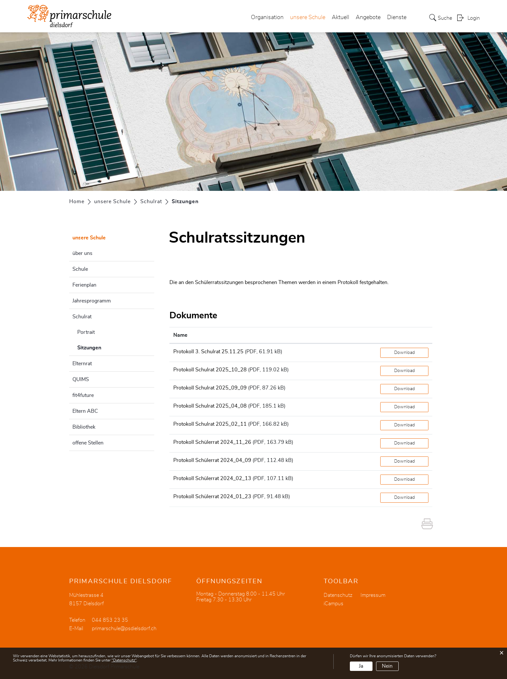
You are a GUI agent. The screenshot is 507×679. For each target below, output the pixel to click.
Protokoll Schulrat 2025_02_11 (210, 424)
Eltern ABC (85, 411)
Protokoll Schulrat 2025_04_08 (210, 406)
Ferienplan (84, 285)
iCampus (333, 603)
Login (474, 18)
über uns (82, 253)
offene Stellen (87, 442)
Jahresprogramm (91, 300)
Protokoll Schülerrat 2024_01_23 (212, 496)
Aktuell (340, 17)
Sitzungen (105, 346)
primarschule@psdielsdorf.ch (124, 628)
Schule (80, 269)
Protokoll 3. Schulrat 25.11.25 (208, 351)
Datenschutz (338, 595)
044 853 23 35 (110, 620)
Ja (361, 666)
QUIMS (80, 379)
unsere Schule (307, 17)
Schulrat (82, 316)
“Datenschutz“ (124, 660)
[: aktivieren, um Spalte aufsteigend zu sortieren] (404, 335)
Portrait (86, 332)
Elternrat (82, 363)
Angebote (368, 17)
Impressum (373, 595)
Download (404, 352)
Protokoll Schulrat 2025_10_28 (210, 369)
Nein (387, 666)
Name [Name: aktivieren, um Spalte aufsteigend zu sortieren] (180, 335)
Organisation (267, 17)
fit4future (83, 395)
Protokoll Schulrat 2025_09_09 (210, 387)
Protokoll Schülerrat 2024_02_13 (212, 478)
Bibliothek (83, 427)
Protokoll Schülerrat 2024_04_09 (212, 460)
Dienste (396, 17)
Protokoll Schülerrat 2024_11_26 (212, 442)
